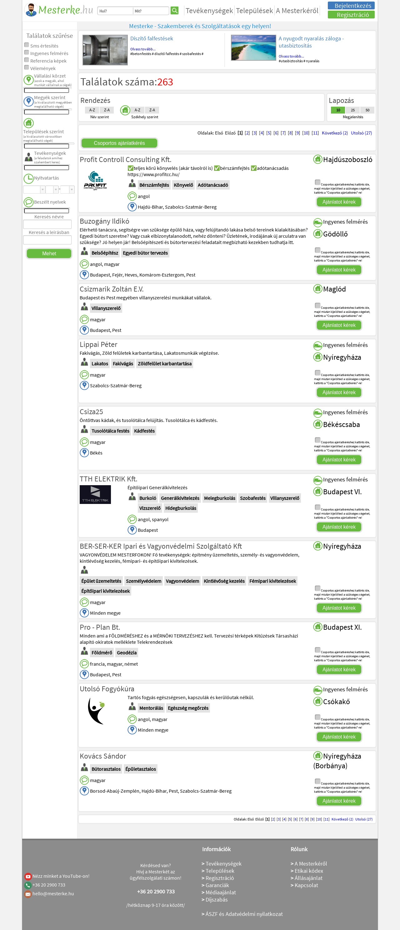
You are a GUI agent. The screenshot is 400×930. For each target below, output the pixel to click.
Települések (254, 10)
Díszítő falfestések (151, 38)
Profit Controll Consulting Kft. (126, 159)
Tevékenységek (209, 10)
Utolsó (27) (361, 133)
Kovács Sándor (103, 756)
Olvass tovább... (143, 49)
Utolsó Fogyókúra (107, 689)
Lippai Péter (98, 344)
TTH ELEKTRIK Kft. (109, 479)
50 (367, 110)
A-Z (92, 110)
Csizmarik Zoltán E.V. (112, 289)
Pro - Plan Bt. (100, 627)
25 (353, 110)
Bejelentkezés (353, 5)
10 (338, 110)
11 (315, 133)
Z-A (107, 110)
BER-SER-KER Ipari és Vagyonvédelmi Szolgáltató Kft (161, 546)
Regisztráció (353, 14)
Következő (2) (335, 133)
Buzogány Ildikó (104, 221)
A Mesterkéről (297, 10)
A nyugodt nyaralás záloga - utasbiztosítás (311, 42)
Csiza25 (91, 411)
